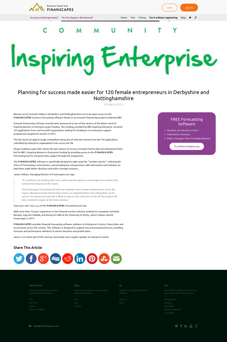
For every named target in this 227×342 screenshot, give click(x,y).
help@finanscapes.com (44, 326)
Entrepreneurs (170, 299)
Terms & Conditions (37, 309)
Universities (169, 306)
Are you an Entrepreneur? (44, 17)
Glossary (77, 306)
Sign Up (189, 7)
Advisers (168, 303)
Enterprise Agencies (172, 309)
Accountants (169, 313)
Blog (183, 17)
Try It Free (33, 303)
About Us (123, 299)
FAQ (76, 303)
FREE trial (34, 205)
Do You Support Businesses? (77, 17)
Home (124, 17)
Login (169, 7)
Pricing (142, 17)
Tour (133, 17)
